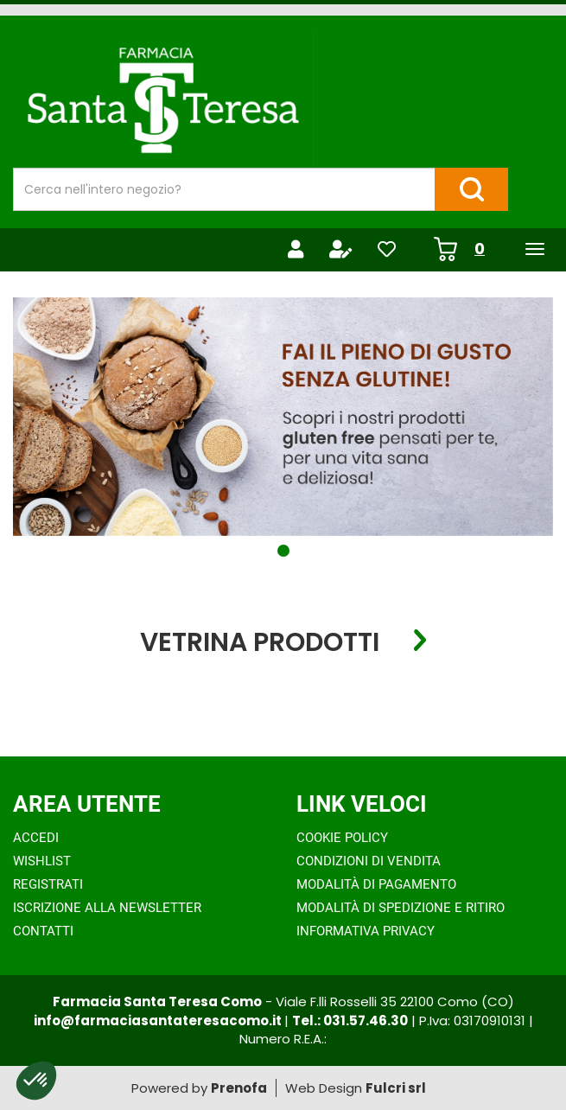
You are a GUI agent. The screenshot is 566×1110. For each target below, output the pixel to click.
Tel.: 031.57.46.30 (350, 1020)
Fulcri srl (396, 1088)
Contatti (43, 931)
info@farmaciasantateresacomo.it (159, 1020)
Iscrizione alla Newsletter (107, 907)
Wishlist (42, 861)
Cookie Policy (342, 837)
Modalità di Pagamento (376, 884)
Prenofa (239, 1088)
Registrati (48, 884)
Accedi (36, 837)
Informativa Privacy (365, 931)
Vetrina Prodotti (259, 641)
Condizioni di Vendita (368, 861)
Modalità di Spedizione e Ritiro (400, 907)
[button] (283, 550)
